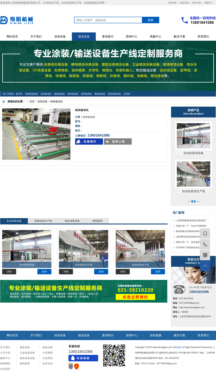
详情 (9, 271)
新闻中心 (131, 36)
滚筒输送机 (46, 94)
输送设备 (184, 2)
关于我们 (36, 36)
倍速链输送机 (31, 94)
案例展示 (108, 36)
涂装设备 (172, 2)
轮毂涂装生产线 (43, 220)
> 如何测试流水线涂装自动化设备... (190, 236)
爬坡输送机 (100, 94)
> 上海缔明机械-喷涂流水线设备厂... (191, 220)
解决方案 (196, 2)
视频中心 (208, 2)
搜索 (150, 20)
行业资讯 (48, 358)
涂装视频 (155, 335)
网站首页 (12, 36)
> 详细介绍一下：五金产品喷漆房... (190, 226)
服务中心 (5, 358)
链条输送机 (73, 94)
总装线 (127, 94)
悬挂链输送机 (114, 94)
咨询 (44, 271)
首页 (32, 101)
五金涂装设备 (14, 220)
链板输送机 (59, 94)
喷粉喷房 (98, 220)
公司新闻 (48, 352)
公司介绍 (5, 352)
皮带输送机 (86, 94)
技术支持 (48, 363)
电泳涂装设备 (72, 220)
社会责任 (5, 368)
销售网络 (5, 363)
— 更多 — (193, 201)
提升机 (19, 94)
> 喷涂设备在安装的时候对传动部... (190, 231)
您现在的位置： (16, 101)
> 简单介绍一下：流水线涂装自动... (190, 242)
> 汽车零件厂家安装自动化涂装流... (190, 247)
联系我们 (203, 36)
